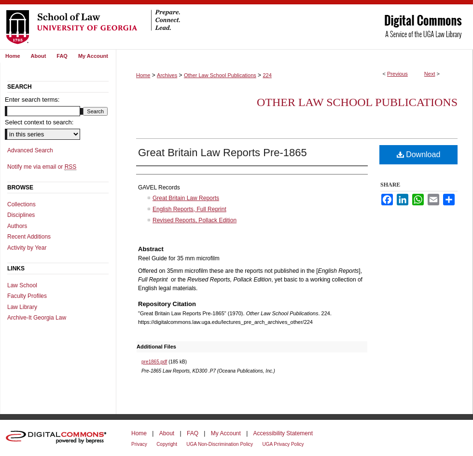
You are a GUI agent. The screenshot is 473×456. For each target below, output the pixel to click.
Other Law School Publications (220, 75)
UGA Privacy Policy (283, 444)
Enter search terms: (32, 99)
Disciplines (21, 215)
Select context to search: (39, 122)
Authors (17, 226)
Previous (397, 74)
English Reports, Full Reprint (189, 209)
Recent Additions (29, 236)
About (166, 433)
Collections (21, 204)
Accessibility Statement (283, 433)
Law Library (22, 307)
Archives (167, 75)
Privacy (139, 444)
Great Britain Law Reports (186, 198)
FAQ (192, 433)
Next (429, 74)
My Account (226, 433)
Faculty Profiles (27, 296)
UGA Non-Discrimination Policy (219, 444)
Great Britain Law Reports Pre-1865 (222, 153)
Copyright (166, 444)
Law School (22, 285)
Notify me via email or (41, 166)
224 (267, 75)
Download (419, 154)
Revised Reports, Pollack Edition (194, 220)
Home (143, 75)
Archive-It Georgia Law (36, 317)
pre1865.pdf (154, 361)
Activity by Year (26, 247)
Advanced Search (30, 150)
